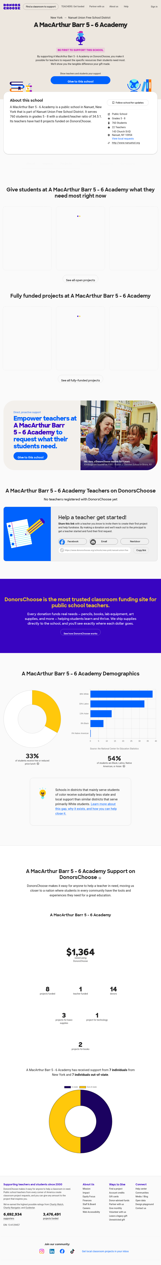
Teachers (86, 164)
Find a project (115, 1189)
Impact (48, 164)
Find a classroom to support (41, 6)
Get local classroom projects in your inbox (105, 1251)
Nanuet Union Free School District (89, 17)
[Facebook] (62, 1251)
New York (57, 17)
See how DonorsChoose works (80, 632)
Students (106, 164)
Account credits (117, 1192)
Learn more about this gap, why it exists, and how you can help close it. (86, 808)
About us (113, 6)
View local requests (123, 138)
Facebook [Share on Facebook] (69, 542)
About (30, 164)
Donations (127, 164)
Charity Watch (56, 1204)
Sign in (154, 6)
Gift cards (114, 1196)
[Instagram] (41, 1251)
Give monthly (115, 1208)
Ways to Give (117, 1184)
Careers (86, 1208)
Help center (141, 1189)
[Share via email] (103, 541)
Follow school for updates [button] (128, 102)
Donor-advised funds (119, 1200)
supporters (21, 1216)
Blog (146, 1196)
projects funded (60, 1216)
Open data (141, 1200)
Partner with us (96, 6)
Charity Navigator (11, 1207)
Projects (66, 164)
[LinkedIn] (51, 1251)
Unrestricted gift (117, 1219)
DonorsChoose (11, 6)
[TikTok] (72, 1251)
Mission (86, 1189)
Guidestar (30, 1207)
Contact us (141, 1208)
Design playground (145, 1204)
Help (126, 6)
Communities (142, 1192)
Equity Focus (89, 1196)
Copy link (141, 550)
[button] (103, 550)
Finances (87, 1200)
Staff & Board (89, 1204)
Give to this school (80, 80)
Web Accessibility (91, 1212)
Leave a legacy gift (118, 1216)
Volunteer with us (117, 1212)
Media (139, 1196)
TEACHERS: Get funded (72, 6)
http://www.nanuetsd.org (126, 142)
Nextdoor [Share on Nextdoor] (131, 541)
